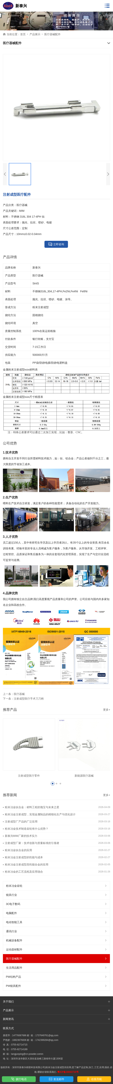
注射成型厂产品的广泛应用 (21, 821)
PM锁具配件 (56, 985)
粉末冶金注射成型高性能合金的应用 (26, 864)
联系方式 (8, 1028)
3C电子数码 (56, 904)
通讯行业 (56, 931)
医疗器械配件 (52, 34)
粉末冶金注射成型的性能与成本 (24, 857)
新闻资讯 (8, 1019)
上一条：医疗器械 (14, 694)
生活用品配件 (56, 967)
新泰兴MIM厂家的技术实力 (21, 835)
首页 (23, 34)
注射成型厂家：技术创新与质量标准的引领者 (32, 843)
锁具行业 (56, 894)
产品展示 (35, 34)
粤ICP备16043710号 (67, 1072)
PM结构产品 (56, 976)
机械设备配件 (56, 940)
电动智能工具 (56, 922)
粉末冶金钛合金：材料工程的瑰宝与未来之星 (32, 807)
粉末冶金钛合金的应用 (18, 850)
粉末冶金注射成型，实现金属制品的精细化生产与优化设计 (40, 814)
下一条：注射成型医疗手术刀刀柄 (23, 698)
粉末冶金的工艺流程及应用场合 (24, 871)
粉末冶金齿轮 (56, 885)
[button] (52, 783)
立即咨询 (56, 244)
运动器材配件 (56, 949)
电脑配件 (56, 913)
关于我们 (8, 1001)
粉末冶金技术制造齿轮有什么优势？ (26, 828)
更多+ (106, 709)
